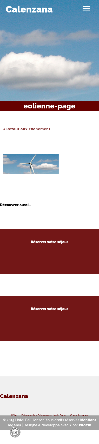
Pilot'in (85, 425)
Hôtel (14, 415)
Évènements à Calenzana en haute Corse (43, 415)
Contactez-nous (79, 415)
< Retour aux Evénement (26, 129)
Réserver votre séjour (49, 242)
